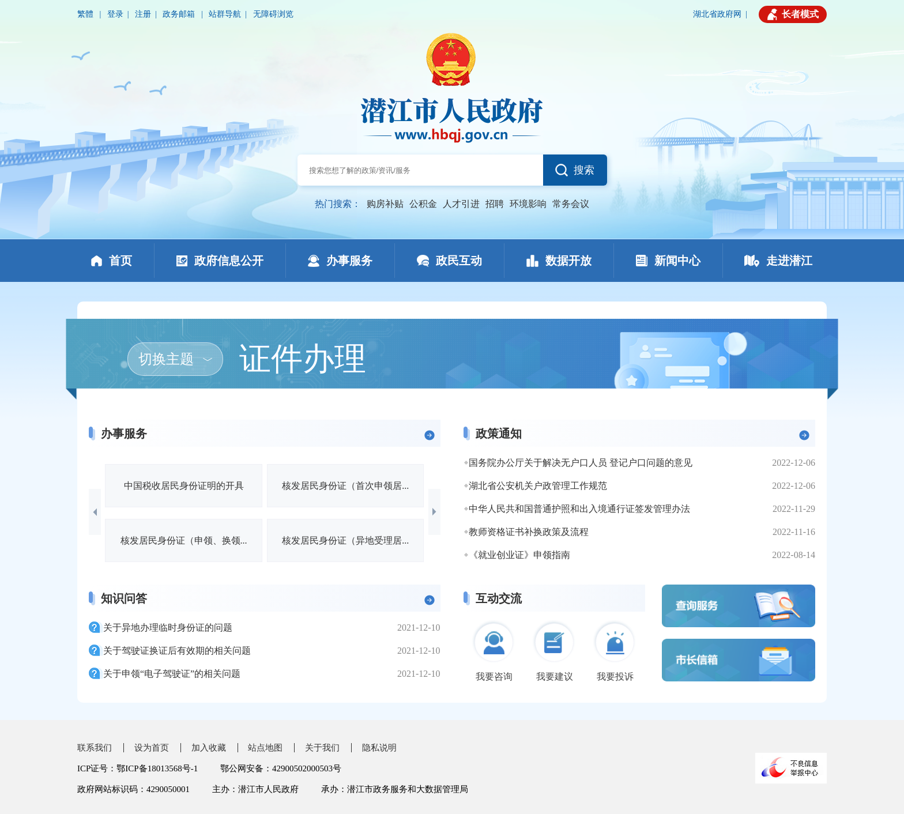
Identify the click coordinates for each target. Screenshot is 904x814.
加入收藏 (208, 747)
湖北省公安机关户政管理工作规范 (538, 486)
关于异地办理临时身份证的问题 (167, 627)
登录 (115, 14)
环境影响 (528, 204)
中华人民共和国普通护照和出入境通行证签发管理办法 (579, 509)
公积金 (423, 204)
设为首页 (151, 747)
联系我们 (94, 747)
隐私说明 (379, 747)
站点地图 (265, 747)
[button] (95, 512)
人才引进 (461, 204)
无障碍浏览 (273, 14)
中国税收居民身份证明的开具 (184, 486)
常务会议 (570, 204)
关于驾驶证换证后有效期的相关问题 (177, 650)
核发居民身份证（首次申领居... (345, 486)
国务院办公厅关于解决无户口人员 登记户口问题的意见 (580, 463)
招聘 (494, 204)
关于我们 (322, 747)
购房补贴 (385, 204)
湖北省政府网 (717, 14)
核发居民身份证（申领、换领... (183, 540)
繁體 (86, 14)
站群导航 (225, 14)
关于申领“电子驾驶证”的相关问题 (171, 674)
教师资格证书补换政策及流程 (529, 532)
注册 (143, 14)
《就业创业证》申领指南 (519, 555)
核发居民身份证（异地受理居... (345, 540)
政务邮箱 (180, 14)
